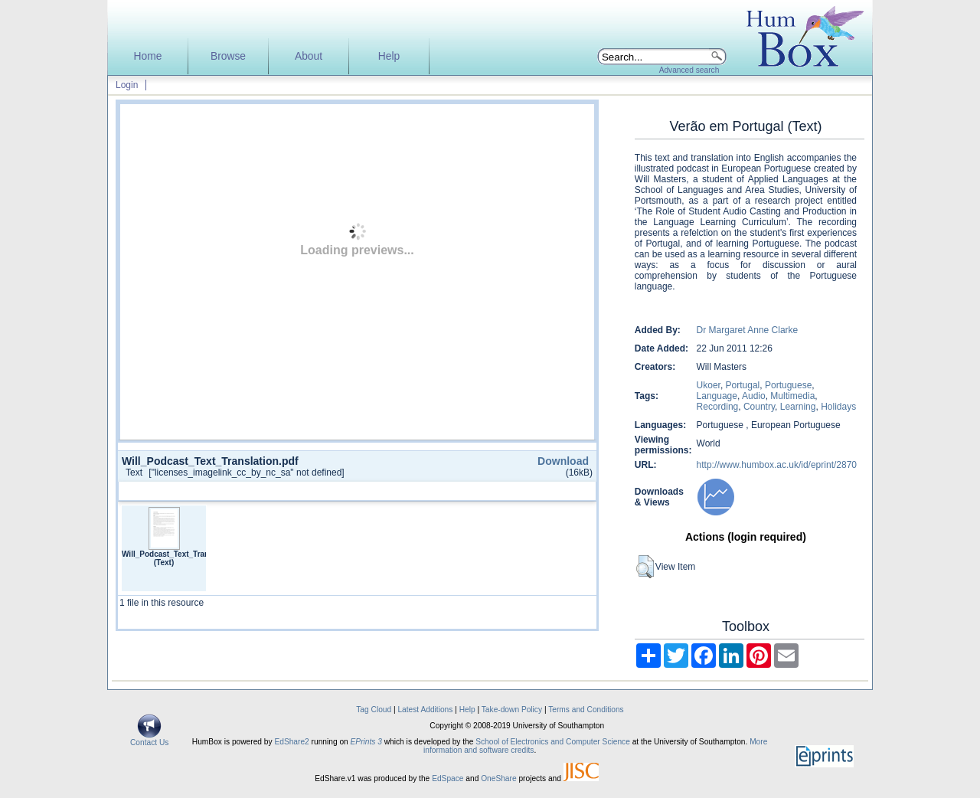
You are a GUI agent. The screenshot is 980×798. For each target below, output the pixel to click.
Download (563, 461)
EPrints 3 (366, 741)
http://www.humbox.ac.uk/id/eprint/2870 (777, 465)
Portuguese (788, 385)
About (308, 56)
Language (717, 396)
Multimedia (792, 396)
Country (759, 406)
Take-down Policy (512, 709)
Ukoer (708, 385)
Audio (754, 396)
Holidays (838, 406)
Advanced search (689, 70)
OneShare (498, 778)
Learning (798, 406)
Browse (228, 56)
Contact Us (149, 739)
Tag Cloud (373, 709)
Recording (718, 406)
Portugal (743, 385)
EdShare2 (291, 741)
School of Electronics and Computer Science (552, 741)
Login (127, 85)
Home (148, 56)
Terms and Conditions (586, 709)
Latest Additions (424, 709)
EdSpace (447, 778)
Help (389, 56)
